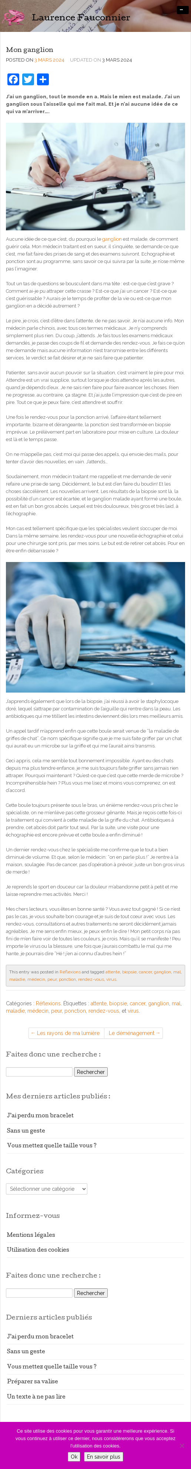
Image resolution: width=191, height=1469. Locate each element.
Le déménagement (131, 1033)
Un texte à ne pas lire (36, 1397)
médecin (36, 979)
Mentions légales (31, 1235)
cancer (145, 972)
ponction (67, 979)
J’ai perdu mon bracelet (40, 1116)
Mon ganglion (29, 50)
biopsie (129, 972)
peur (52, 979)
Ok (74, 1457)
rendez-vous (91, 979)
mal (177, 972)
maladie (17, 979)
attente (112, 972)
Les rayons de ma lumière (68, 1033)
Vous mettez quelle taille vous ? (52, 1146)
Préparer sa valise (32, 1382)
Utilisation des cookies (38, 1250)
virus (111, 979)
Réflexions (70, 972)
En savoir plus (103, 1457)
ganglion (112, 239)
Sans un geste (26, 1131)
